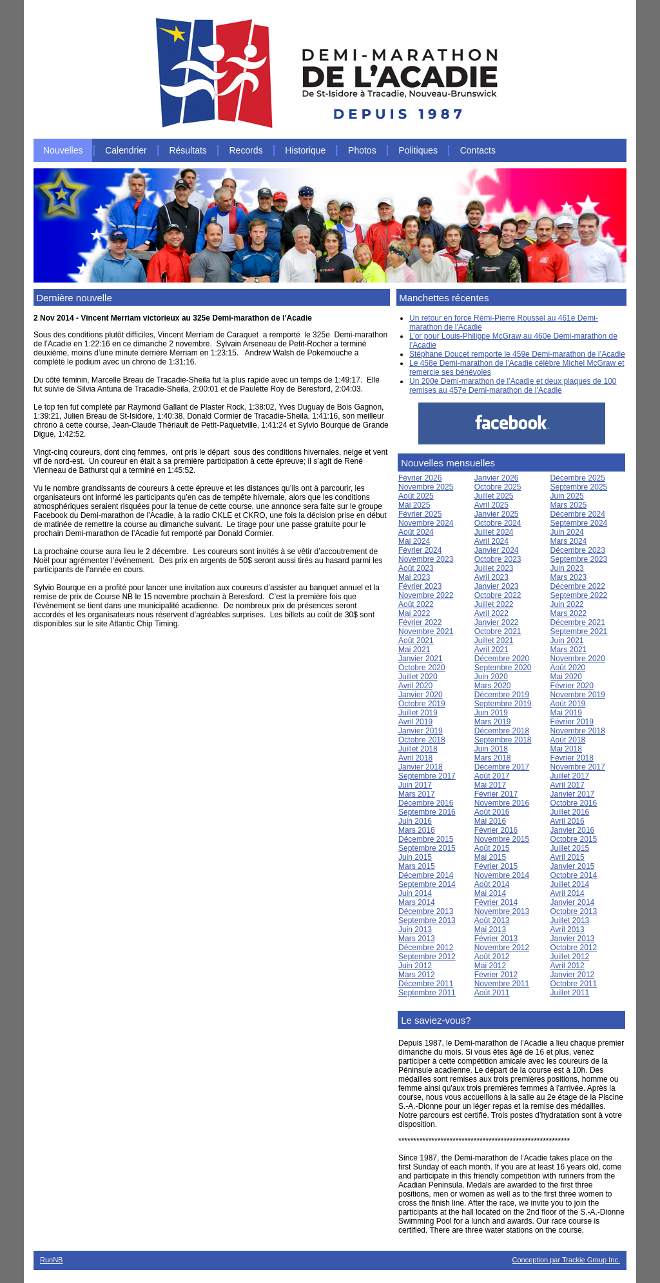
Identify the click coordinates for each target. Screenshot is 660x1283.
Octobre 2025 (497, 487)
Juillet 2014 (570, 884)
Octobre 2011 (573, 983)
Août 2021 (416, 640)
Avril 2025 (491, 505)
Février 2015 (496, 866)
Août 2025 (416, 496)
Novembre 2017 (577, 766)
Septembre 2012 (427, 956)
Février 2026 (420, 477)
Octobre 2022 (497, 595)
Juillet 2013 (570, 920)
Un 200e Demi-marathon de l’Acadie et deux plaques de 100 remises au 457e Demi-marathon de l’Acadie (513, 386)
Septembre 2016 (427, 812)
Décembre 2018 (501, 730)
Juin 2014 (415, 893)
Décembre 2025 (577, 477)
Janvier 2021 (420, 658)
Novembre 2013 (501, 911)
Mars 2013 (416, 938)
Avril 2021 (491, 649)
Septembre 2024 (579, 523)
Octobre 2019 (421, 703)
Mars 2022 (568, 613)
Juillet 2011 (570, 992)
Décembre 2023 (577, 550)
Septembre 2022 (579, 595)
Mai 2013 (490, 929)
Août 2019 (568, 703)
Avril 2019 (415, 721)
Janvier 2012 (572, 974)
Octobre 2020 (421, 667)
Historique (305, 150)
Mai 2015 (490, 857)
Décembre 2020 (501, 658)
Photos (362, 150)
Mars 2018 (492, 757)
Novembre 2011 (501, 983)
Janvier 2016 (572, 830)
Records (246, 150)
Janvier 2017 (572, 794)
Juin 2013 (415, 929)
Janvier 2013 (572, 938)
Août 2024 (416, 532)
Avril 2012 (567, 965)
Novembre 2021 (425, 631)
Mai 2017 (490, 785)
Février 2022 (420, 622)
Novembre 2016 (501, 803)
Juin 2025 (567, 496)
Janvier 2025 (496, 514)
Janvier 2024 (496, 550)
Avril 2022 (491, 613)
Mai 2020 (566, 676)
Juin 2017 (415, 785)
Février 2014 (496, 902)
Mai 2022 (414, 613)
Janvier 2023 (496, 586)
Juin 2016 (415, 821)
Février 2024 (420, 550)
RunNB (51, 1260)
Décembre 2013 (425, 911)
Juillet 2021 (494, 640)
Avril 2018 (415, 757)
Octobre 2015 (573, 839)
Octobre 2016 (573, 803)
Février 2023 (420, 586)
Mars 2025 (568, 505)
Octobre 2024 (497, 523)
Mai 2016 (490, 821)
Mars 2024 (568, 541)
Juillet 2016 (570, 812)
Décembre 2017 (501, 766)
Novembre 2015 (501, 839)
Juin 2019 (491, 712)
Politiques (418, 150)
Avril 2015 (567, 857)
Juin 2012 (415, 965)
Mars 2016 (416, 830)
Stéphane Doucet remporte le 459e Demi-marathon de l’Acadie (517, 354)
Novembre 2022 (425, 595)
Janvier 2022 (496, 622)
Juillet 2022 (494, 604)
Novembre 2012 (501, 947)
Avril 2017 (567, 785)
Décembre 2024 (577, 514)
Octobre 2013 (573, 911)
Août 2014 (492, 884)
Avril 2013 (567, 929)
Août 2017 (492, 776)
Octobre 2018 (421, 739)
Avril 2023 (491, 577)
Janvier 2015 (572, 866)
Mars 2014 (416, 902)
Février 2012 (496, 974)
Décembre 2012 (425, 947)
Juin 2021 (567, 640)
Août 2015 (492, 848)
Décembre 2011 (425, 983)
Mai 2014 (490, 893)
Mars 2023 (568, 577)
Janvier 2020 (420, 694)
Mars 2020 (492, 685)
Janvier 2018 (420, 766)
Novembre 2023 (425, 559)
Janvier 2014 (572, 902)
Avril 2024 (491, 541)
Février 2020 (572, 685)
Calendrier (126, 150)
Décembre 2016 (425, 803)
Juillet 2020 (418, 676)
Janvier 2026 (496, 477)
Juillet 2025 (494, 496)
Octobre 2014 (573, 875)
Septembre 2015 (427, 848)
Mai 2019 (566, 712)
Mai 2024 (414, 541)
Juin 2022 (567, 604)
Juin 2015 (415, 857)
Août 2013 (492, 920)
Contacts (478, 150)
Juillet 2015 (570, 848)
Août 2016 (492, 812)
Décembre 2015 (425, 839)
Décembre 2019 (501, 694)
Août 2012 (492, 956)
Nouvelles (62, 150)
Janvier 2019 (420, 730)
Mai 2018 (566, 748)
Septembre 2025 (579, 487)
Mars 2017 (416, 794)
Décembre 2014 (425, 875)
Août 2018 (568, 739)
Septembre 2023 (579, 559)
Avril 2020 (415, 685)
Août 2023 (416, 568)
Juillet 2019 (418, 712)
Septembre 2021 (579, 631)
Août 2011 (492, 992)
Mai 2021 (414, 649)
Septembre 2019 (503, 703)
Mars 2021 (568, 649)
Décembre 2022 (577, 586)
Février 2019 (572, 721)
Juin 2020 (491, 676)
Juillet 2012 (570, 956)
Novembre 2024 (425, 523)
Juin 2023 (567, 568)
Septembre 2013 (427, 920)
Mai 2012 (490, 965)
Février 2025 (420, 514)
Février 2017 (496, 794)
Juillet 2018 (418, 748)
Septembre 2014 (427, 884)
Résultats (187, 150)
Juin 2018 (491, 748)
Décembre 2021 (577, 622)
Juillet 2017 (570, 776)
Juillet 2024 (494, 532)
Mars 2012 (416, 974)
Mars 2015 (416, 866)
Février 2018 (572, 757)
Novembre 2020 (577, 658)
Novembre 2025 (425, 487)
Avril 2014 (567, 893)
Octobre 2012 (573, 947)
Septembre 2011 (427, 992)
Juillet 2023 (494, 568)
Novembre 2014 (501, 875)
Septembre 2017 (427, 776)
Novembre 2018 (577, 730)
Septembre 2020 (503, 667)
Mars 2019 (492, 721)
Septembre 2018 (503, 739)
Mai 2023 (414, 577)
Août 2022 (416, 604)
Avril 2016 (567, 821)
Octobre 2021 (497, 631)
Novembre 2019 (577, 694)
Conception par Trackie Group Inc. (566, 1260)
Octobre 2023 (497, 559)
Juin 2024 (567, 532)
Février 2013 (496, 938)
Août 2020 (568, 667)
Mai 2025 (414, 505)
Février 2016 (496, 830)
